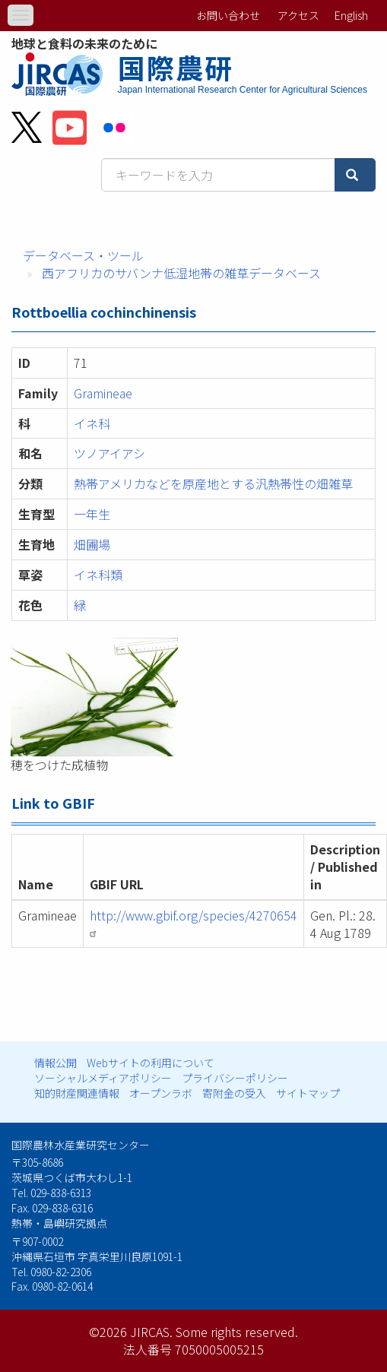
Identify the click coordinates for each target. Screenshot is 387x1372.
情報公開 (55, 1062)
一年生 (92, 514)
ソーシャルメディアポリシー (103, 1077)
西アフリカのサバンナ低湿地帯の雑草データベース (181, 273)
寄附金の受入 (234, 1093)
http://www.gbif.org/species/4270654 (193, 922)
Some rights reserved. (237, 1332)
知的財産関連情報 (76, 1093)
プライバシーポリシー (235, 1077)
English (351, 15)
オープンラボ (160, 1093)
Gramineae (103, 393)
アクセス (298, 15)
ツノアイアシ (109, 453)
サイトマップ (308, 1093)
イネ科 (92, 423)
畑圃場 (92, 544)
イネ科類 (98, 575)
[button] (193, 697)
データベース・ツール (83, 255)
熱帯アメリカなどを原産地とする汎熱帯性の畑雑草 (213, 483)
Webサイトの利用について (150, 1062)
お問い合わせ (228, 15)
